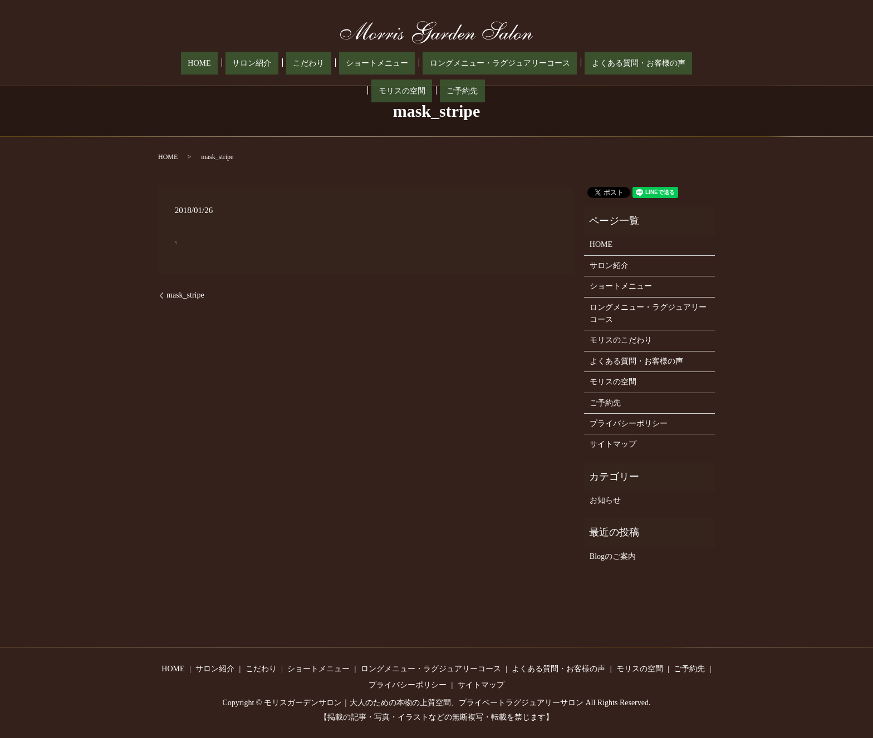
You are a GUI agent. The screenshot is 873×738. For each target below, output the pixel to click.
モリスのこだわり (621, 340)
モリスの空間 (627, 64)
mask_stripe (185, 295)
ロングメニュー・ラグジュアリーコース (424, 64)
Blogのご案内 (613, 556)
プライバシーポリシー (629, 423)
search (701, 63)
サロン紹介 (217, 64)
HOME (178, 64)
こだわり (260, 64)
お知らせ (605, 500)
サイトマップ (613, 444)
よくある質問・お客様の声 (549, 64)
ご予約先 (673, 64)
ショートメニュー (315, 64)
